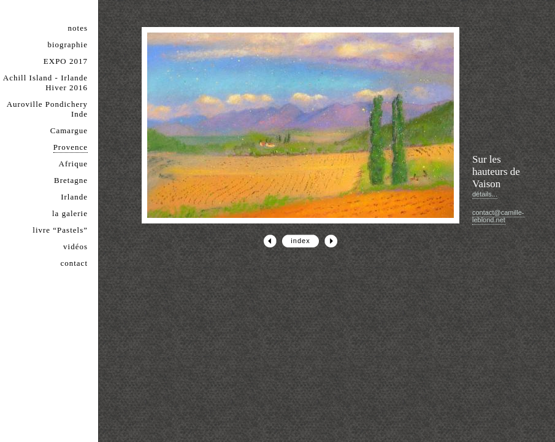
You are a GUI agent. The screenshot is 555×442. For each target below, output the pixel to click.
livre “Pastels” (60, 230)
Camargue (69, 130)
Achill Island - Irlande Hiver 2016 (45, 82)
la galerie (70, 213)
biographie (67, 44)
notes (78, 28)
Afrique (73, 163)
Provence (70, 147)
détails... (484, 194)
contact (74, 263)
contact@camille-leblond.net (498, 216)
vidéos (75, 246)
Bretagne (71, 180)
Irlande (74, 196)
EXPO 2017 (66, 61)
